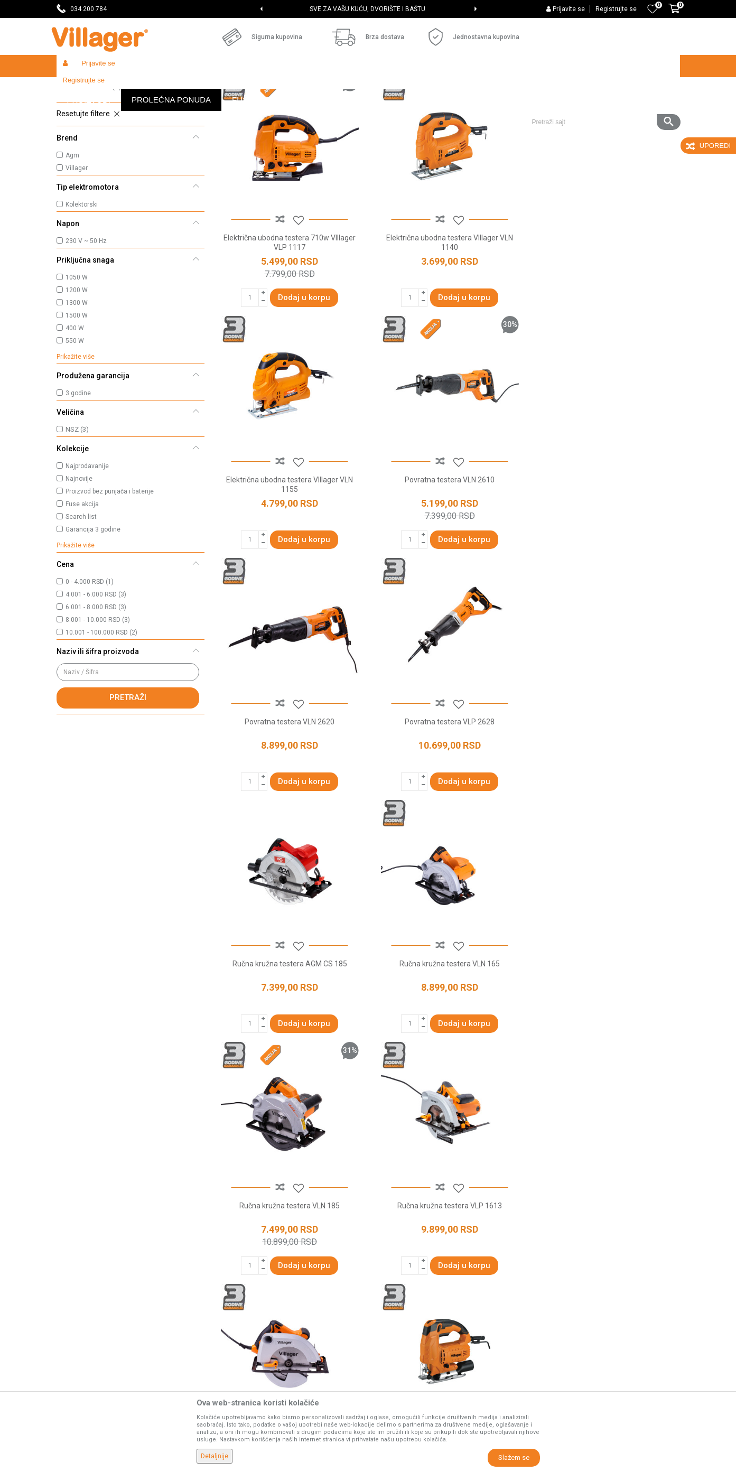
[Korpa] (674, 14)
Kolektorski (82, 281)
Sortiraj (437, 109)
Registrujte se (616, 9)
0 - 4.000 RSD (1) (90, 659)
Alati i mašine (192, 88)
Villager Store (77, 88)
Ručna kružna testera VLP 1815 (447, 1034)
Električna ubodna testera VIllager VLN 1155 (605, 318)
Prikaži (539, 109)
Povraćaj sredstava (405, 1333)
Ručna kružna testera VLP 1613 (288, 1034)
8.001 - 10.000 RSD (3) (98, 697)
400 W (75, 405)
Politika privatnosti (404, 1200)
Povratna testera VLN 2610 (288, 553)
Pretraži (127, 774)
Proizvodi (119, 88)
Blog (222, 1274)
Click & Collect (397, 1245)
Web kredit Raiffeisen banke (421, 1289)
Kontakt (228, 1230)
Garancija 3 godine (93, 606)
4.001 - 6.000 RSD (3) (96, 671)
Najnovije (79, 556)
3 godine (78, 470)
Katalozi (228, 1259)
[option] (368, 9)
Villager (77, 245)
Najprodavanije (87, 543)
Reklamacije (394, 1319)
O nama (228, 1185)
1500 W (77, 392)
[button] (602, 88)
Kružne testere (88, 134)
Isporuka (388, 1230)
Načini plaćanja (398, 1259)
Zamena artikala (401, 1348)
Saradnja (230, 1215)
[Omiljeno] (652, 9)
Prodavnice (234, 1200)
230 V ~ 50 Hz (86, 318)
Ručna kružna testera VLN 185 (605, 794)
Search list (81, 594)
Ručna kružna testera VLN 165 (447, 794)
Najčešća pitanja (242, 1245)
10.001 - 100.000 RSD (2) (101, 709)
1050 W (77, 354)
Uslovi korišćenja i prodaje (416, 1185)
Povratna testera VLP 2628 (605, 553)
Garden (153, 88)
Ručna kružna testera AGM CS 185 (288, 794)
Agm (72, 232)
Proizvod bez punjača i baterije (110, 568)
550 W (75, 418)
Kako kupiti (391, 1215)
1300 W (77, 380)
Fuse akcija (82, 581)
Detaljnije (214, 1456)
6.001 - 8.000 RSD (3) (96, 684)
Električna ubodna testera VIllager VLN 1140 (447, 318)
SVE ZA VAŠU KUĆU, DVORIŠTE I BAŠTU (367, 9)
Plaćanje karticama (405, 1274)
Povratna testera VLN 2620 (447, 553)
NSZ (77, 506)
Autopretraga (387, 109)
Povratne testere (91, 149)
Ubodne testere (89, 163)
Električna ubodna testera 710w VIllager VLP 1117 (288, 318)
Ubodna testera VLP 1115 (605, 1034)
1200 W (77, 367)
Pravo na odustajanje (409, 1304)
